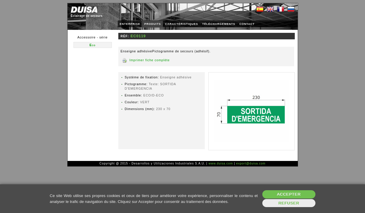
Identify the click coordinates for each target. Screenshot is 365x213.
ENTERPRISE (130, 23)
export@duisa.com (251, 163)
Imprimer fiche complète (150, 60)
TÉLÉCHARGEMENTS (218, 23)
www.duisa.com (221, 163)
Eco (92, 45)
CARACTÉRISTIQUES (181, 23)
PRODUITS (152, 23)
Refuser (288, 203)
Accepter (289, 194)
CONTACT (247, 23)
